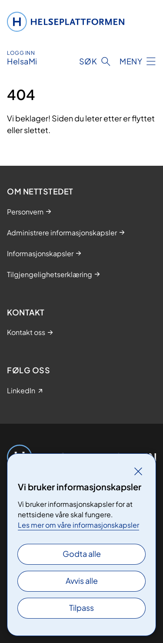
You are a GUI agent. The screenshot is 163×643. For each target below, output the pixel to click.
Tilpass (81, 608)
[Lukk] (138, 471)
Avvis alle (82, 581)
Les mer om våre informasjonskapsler (78, 524)
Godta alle (82, 554)
